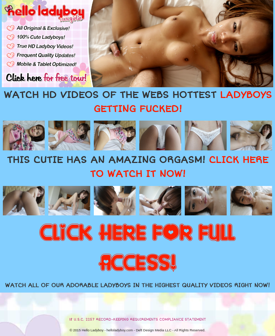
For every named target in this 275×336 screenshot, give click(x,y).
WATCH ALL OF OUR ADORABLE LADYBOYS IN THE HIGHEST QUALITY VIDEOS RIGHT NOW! (137, 285)
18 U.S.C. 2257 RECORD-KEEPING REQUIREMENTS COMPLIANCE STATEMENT (137, 319)
